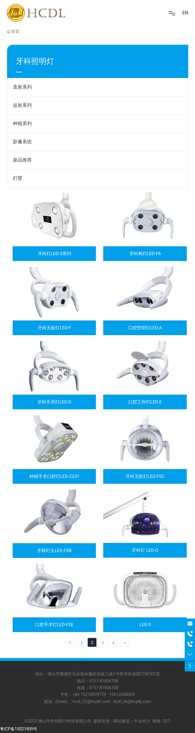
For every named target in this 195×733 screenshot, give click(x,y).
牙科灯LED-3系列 (54, 253)
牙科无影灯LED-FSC (145, 476)
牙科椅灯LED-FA (145, 253)
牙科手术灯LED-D (54, 402)
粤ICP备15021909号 (18, 729)
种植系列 (22, 123)
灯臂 (17, 178)
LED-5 (145, 624)
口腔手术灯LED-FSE (54, 624)
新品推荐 (22, 159)
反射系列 (22, 105)
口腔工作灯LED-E (145, 402)
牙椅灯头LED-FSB (54, 550)
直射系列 (22, 86)
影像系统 (22, 141)
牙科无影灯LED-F (54, 327)
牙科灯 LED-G (145, 550)
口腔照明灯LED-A (145, 327)
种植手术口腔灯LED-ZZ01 (54, 476)
